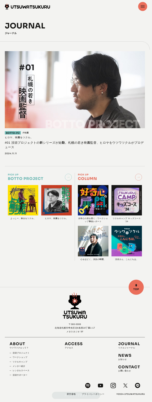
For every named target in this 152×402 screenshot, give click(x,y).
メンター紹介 (19, 366)
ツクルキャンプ (20, 362)
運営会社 (71, 394)
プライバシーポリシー (93, 394)
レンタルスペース (21, 370)
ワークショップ (20, 357)
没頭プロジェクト (21, 353)
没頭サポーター (20, 375)
